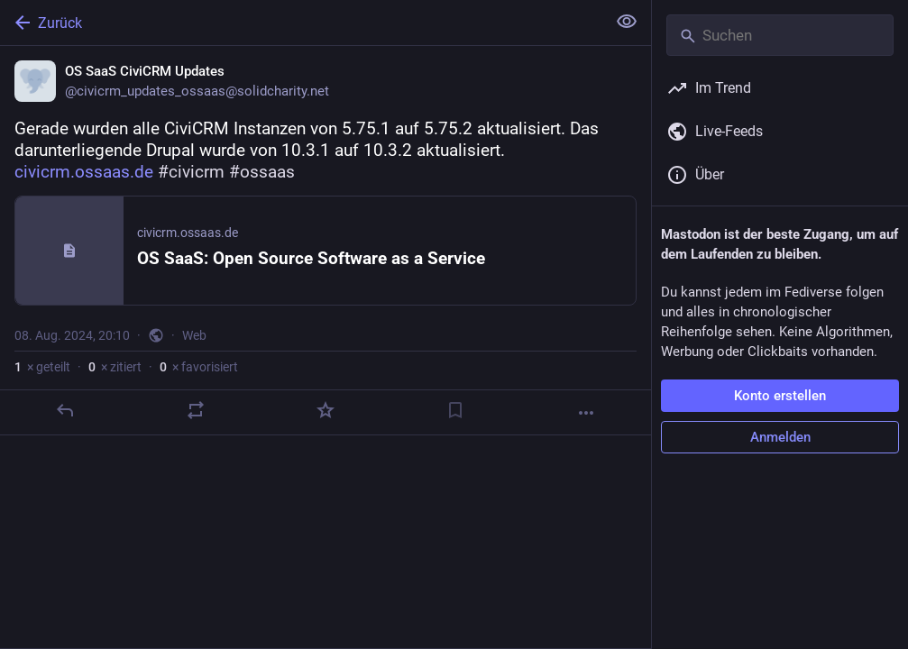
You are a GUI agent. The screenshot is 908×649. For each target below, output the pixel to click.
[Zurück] (301, 22)
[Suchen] (780, 35)
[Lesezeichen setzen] (455, 410)
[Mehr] (586, 413)
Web (194, 335)
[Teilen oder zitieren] (195, 410)
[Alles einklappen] (626, 21)
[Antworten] (65, 410)
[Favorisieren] (325, 410)
